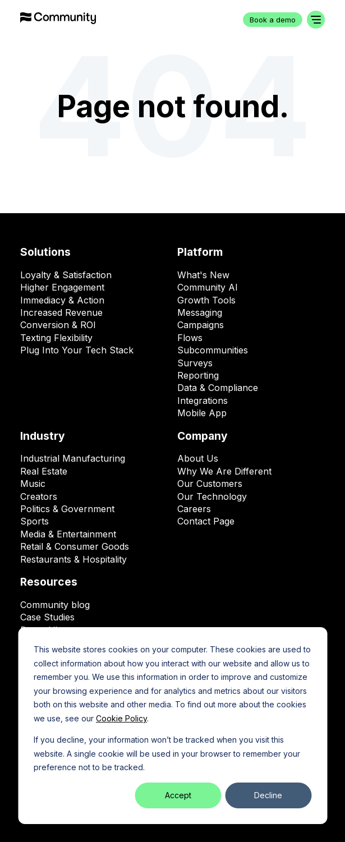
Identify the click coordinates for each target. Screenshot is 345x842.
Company (202, 436)
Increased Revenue (61, 312)
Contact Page (205, 521)
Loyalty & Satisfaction (66, 274)
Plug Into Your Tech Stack (77, 350)
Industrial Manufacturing (72, 458)
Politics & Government (67, 508)
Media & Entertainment (68, 534)
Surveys (195, 363)
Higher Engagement (62, 287)
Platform (200, 252)
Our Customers (209, 483)
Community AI (207, 287)
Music (32, 483)
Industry (42, 436)
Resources (48, 581)
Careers (194, 508)
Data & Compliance (217, 387)
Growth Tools (206, 300)
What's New (203, 274)
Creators (38, 496)
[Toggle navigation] (316, 20)
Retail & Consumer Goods (74, 546)
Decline (268, 795)
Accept (178, 795)
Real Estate (43, 471)
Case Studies (47, 617)
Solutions (45, 252)
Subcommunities (212, 350)
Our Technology (212, 496)
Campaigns (200, 324)
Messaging (199, 312)
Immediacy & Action (62, 300)
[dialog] (172, 725)
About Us (197, 458)
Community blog (55, 604)
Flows (190, 337)
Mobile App (202, 412)
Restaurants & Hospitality (73, 559)
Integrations (202, 400)
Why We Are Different (224, 471)
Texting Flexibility (56, 337)
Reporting (198, 375)
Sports (34, 521)
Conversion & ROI (58, 324)
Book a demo (273, 20)
